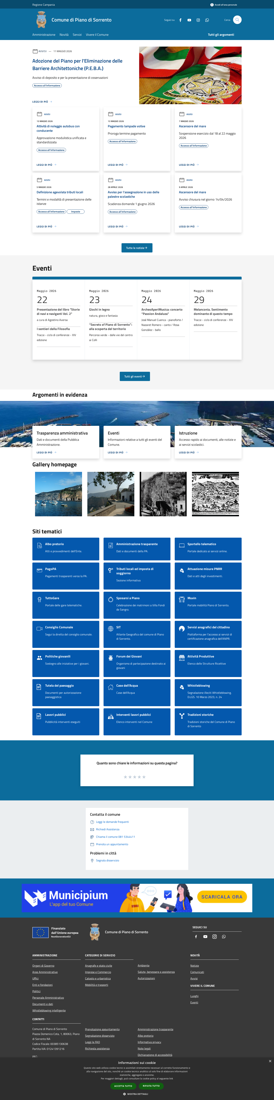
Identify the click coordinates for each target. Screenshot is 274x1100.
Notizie (194, 965)
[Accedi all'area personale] (224, 5)
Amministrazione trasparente (155, 1029)
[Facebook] (179, 19)
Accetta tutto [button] (123, 1086)
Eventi (194, 1002)
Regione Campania (43, 4)
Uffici (35, 978)
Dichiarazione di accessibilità (155, 1055)
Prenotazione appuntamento (102, 1029)
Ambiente (143, 965)
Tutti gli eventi (134, 376)
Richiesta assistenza (97, 1048)
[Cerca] (237, 19)
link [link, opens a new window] (171, 1078)
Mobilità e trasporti (96, 985)
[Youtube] (187, 19)
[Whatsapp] (205, 19)
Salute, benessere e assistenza (156, 972)
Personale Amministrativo (48, 997)
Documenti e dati (42, 1004)
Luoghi (194, 996)
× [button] (270, 1061)
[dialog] (137, 1079)
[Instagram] (196, 19)
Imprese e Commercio (98, 972)
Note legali (144, 1048)
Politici (36, 991)
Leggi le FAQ (92, 1042)
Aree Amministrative (45, 972)
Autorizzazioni (146, 978)
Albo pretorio (145, 1036)
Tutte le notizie (137, 248)
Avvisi (43, 51)
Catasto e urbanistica (98, 978)
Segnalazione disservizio (99, 1036)
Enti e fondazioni (42, 985)
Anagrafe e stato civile (98, 965)
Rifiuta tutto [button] (151, 1085)
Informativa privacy (149, 1042)
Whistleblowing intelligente (49, 1010)
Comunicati (197, 972)
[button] (137, 1094)
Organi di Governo (43, 965)
